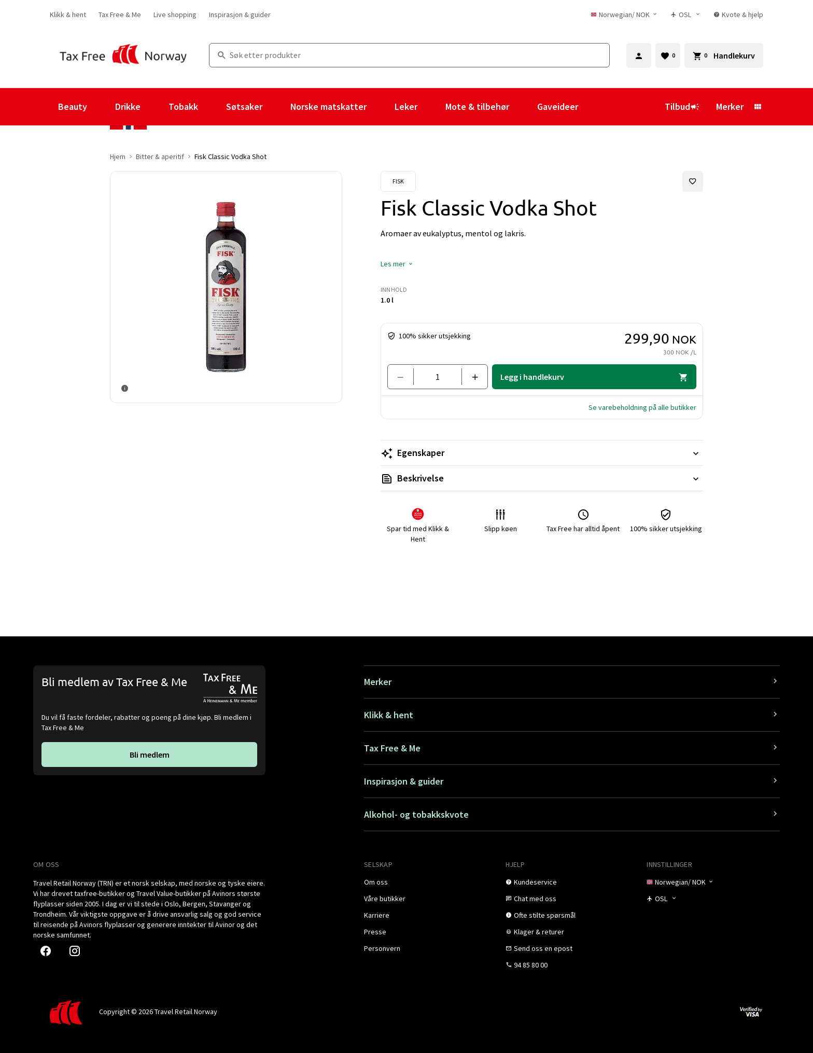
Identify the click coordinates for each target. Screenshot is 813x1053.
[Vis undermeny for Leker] (431, 106)
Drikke (128, 106)
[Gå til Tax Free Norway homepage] (123, 55)
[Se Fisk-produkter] (398, 181)
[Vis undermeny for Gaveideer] (592, 106)
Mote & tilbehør (477, 106)
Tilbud (682, 106)
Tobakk (183, 106)
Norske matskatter (328, 106)
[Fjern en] (405, 376)
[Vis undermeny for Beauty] (101, 106)
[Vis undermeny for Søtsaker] (276, 106)
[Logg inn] (638, 55)
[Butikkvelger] (685, 14)
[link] (68, 14)
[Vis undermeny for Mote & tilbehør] (523, 106)
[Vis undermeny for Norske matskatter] (380, 106)
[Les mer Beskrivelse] (542, 478)
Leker (406, 106)
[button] (397, 264)
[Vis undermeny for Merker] (757, 106)
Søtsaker (244, 106)
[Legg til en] (470, 376)
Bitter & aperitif (160, 156)
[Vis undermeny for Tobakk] (212, 106)
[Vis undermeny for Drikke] (154, 106)
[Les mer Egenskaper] (542, 453)
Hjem (117, 156)
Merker (730, 106)
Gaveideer (557, 106)
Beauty (72, 106)
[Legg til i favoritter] (692, 181)
